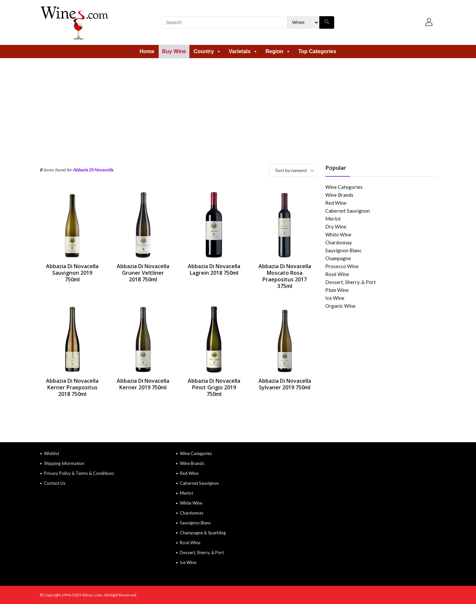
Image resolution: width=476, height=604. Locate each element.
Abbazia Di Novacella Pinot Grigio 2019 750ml (214, 387)
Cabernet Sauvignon (347, 211)
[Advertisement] (238, 108)
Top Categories (317, 51)
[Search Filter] (303, 22)
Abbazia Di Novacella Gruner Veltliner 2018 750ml (143, 273)
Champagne (338, 258)
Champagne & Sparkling (203, 532)
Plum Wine (337, 290)
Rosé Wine (337, 274)
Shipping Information (64, 463)
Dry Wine (335, 227)
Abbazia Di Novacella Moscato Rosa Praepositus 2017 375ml (284, 276)
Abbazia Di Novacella (93, 169)
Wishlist (51, 453)
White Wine (338, 234)
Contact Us (54, 483)
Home (147, 51)
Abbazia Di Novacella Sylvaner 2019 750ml (284, 384)
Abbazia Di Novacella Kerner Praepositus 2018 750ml (72, 387)
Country (207, 51)
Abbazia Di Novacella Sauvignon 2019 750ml (72, 273)
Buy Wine (174, 51)
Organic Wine (340, 306)
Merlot (333, 219)
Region (278, 51)
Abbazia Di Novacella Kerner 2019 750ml (143, 384)
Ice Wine (334, 298)
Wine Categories (344, 187)
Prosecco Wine (342, 266)
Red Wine (335, 203)
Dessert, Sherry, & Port (350, 282)
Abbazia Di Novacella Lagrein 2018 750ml (214, 269)
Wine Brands (339, 195)
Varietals (243, 51)
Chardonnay (338, 242)
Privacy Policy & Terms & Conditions (79, 473)
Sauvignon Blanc (343, 250)
